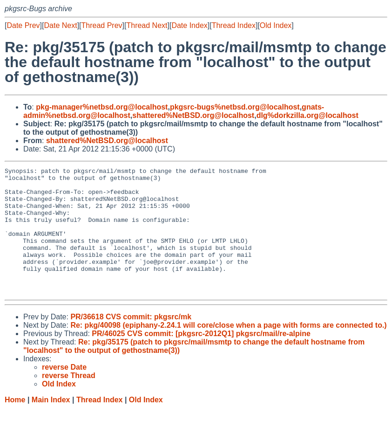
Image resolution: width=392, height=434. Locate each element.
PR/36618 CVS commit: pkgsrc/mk (130, 342)
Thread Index (234, 25)
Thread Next (146, 25)
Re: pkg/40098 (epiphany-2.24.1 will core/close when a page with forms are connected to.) (228, 350)
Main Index (51, 425)
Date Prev (23, 25)
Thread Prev (101, 25)
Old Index (275, 25)
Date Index (189, 25)
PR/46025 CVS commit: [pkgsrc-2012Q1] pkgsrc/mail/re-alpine (201, 359)
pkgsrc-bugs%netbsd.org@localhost (235, 107)
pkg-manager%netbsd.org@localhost (102, 107)
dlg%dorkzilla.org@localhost (307, 115)
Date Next (60, 25)
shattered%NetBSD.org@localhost (193, 115)
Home (15, 425)
